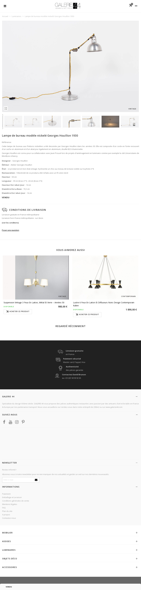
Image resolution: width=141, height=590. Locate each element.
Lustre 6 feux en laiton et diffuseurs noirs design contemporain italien (103, 304)
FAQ (4, 507)
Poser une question (10, 230)
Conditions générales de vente (15, 500)
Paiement (6, 494)
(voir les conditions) (10, 222)
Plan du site (7, 511)
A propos (6, 514)
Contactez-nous (9, 518)
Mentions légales (9, 504)
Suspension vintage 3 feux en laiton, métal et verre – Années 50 (34, 302)
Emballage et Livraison (12, 497)
